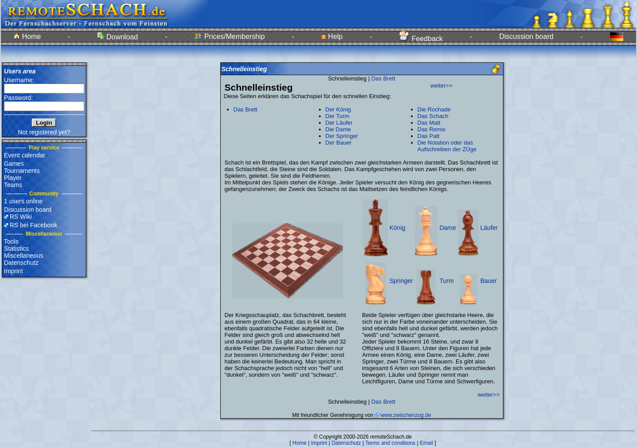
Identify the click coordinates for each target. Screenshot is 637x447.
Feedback (421, 38)
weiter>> (441, 85)
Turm (446, 280)
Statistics (16, 248)
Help (331, 36)
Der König (338, 109)
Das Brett (383, 78)
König (398, 227)
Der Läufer (339, 122)
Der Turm (337, 116)
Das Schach (433, 116)
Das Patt (429, 136)
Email (426, 443)
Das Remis (432, 129)
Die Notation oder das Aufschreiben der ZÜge (447, 146)
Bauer (488, 280)
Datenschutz (21, 262)
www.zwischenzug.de (405, 415)
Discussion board (526, 36)
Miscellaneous (23, 255)
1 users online (23, 201)
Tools (11, 241)
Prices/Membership (229, 36)
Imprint (13, 271)
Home (27, 36)
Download (117, 37)
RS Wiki (21, 216)
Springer (401, 280)
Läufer (489, 227)
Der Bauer (339, 142)
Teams (13, 184)
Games (14, 163)
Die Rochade (434, 109)
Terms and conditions (390, 443)
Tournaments (22, 170)
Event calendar (24, 155)
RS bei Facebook (33, 225)
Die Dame (338, 129)
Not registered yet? (44, 132)
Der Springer (342, 136)
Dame (447, 227)
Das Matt (429, 122)
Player (13, 177)
